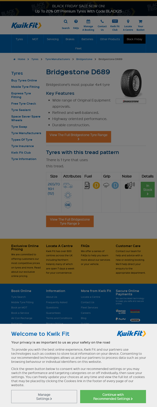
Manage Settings (44, 397)
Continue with (113, 397)
